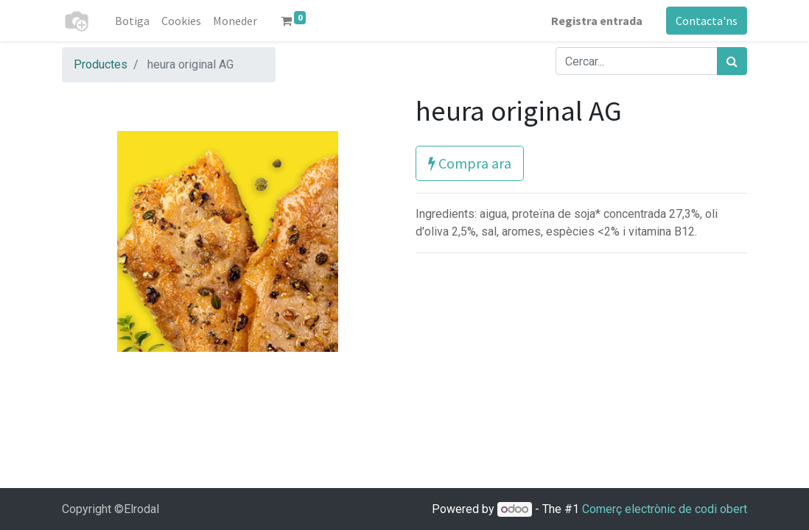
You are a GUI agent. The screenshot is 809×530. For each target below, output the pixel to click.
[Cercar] (732, 61)
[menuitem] (132, 20)
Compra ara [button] (469, 163)
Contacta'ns (707, 20)
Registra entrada (596, 20)
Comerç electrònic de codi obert (664, 509)
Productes (100, 64)
